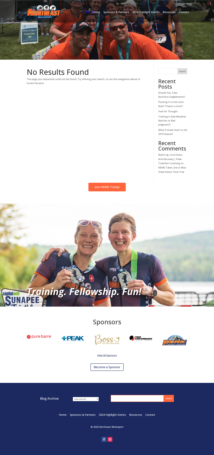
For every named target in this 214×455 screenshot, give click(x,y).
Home (96, 12)
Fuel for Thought (168, 111)
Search (182, 71)
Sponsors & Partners (116, 12)
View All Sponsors (107, 355)
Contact (184, 12)
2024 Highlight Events (145, 12)
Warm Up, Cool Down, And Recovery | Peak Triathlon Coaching (170, 159)
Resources (169, 12)
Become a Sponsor (107, 367)
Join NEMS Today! (107, 187)
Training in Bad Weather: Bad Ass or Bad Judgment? (172, 120)
